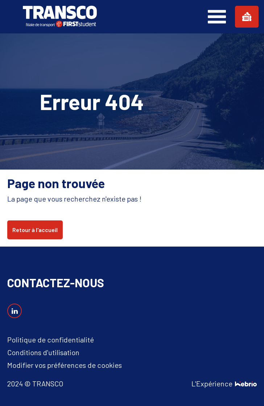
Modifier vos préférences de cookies (64, 365)
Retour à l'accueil (35, 229)
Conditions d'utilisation (43, 352)
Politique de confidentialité (50, 339)
